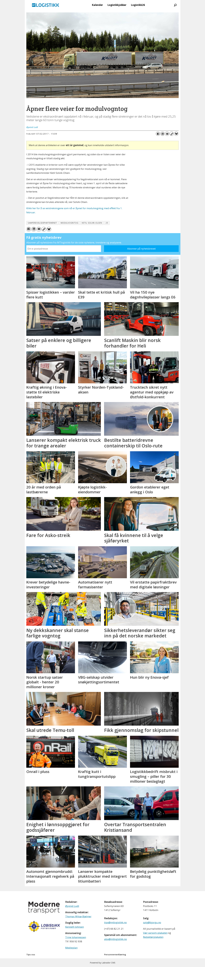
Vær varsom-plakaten (155, 932)
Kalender (97, 5)
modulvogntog (69, 222)
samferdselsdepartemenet (42, 222)
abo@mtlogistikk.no (115, 939)
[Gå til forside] (45, 5)
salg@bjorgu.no (152, 922)
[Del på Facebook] (158, 134)
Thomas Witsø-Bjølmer (78, 916)
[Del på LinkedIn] (162, 134)
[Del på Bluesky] (176, 134)
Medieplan (71, 947)
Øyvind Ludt (72, 906)
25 (107, 222)
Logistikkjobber (116, 5)
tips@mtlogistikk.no (115, 922)
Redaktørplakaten (153, 937)
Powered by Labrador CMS (102, 962)
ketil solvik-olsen (92, 222)
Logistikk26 (138, 5)
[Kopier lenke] (172, 134)
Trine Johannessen (75, 937)
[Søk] (175, 5)
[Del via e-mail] (167, 134)
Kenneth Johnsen (74, 926)
